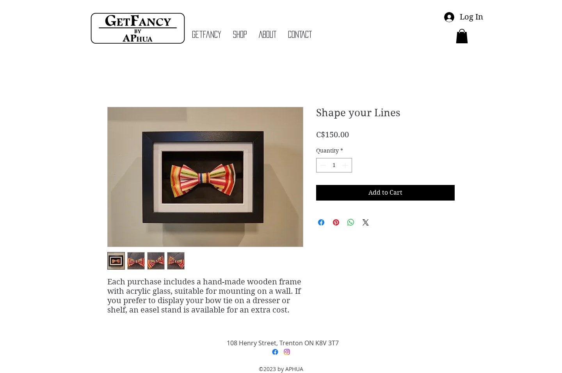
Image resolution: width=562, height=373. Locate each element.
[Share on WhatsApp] (351, 222)
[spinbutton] (334, 165)
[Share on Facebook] (321, 222)
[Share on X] (365, 222)
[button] (462, 36)
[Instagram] (287, 352)
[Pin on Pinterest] (336, 222)
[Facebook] (275, 352)
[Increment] (346, 165)
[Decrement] (322, 165)
